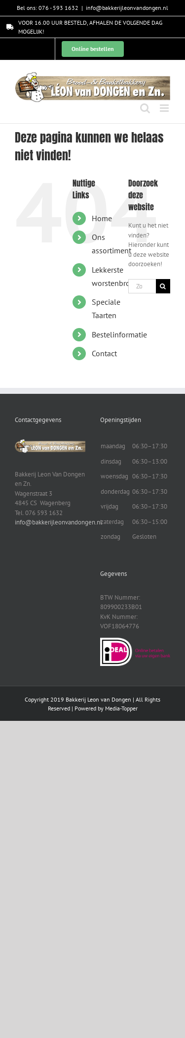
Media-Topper (121, 708)
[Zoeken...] (142, 286)
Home (102, 218)
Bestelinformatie (119, 334)
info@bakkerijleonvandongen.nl (127, 7)
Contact (104, 353)
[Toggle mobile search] (145, 108)
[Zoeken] (163, 286)
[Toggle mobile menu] (165, 108)
